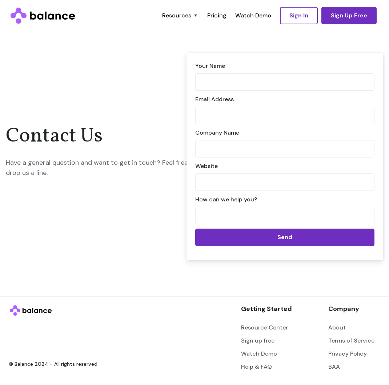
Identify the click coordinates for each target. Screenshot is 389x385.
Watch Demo (253, 15)
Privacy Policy (347, 353)
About (337, 327)
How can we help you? (226, 199)
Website (206, 166)
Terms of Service (351, 340)
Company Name (217, 132)
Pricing (216, 15)
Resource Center (264, 327)
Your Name (210, 66)
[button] (180, 15)
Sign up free (257, 340)
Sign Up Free (349, 15)
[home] (43, 15)
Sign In (298, 15)
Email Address (214, 99)
